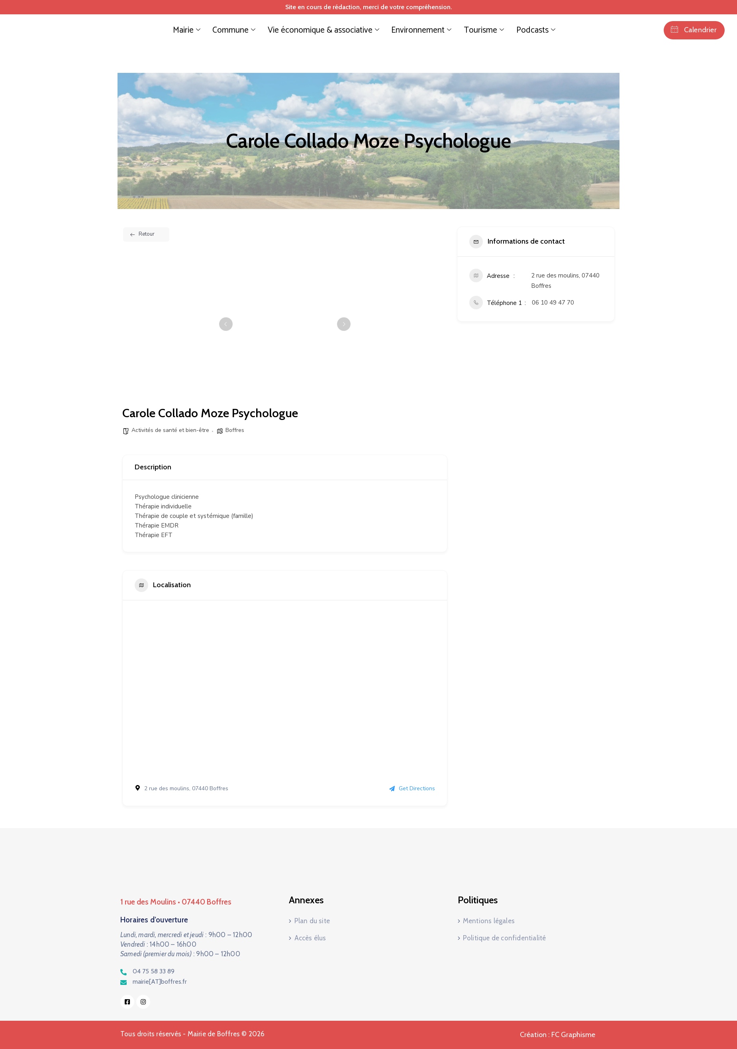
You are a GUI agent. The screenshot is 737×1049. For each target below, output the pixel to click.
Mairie (212, 30)
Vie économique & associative (328, 30)
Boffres (234, 430)
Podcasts (506, 30)
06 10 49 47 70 (553, 303)
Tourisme (462, 30)
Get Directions (412, 788)
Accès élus (310, 936)
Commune (253, 30)
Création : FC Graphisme (557, 1034)
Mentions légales (489, 922)
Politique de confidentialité (504, 936)
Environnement (410, 30)
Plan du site (312, 922)
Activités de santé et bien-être (170, 430)
